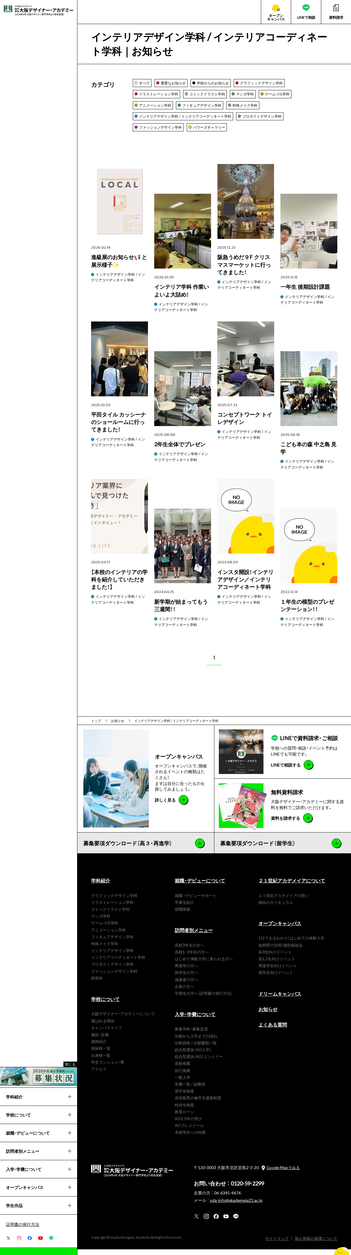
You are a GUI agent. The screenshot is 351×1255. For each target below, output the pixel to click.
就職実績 (182, 915)
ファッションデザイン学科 (114, 977)
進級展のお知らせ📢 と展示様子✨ (63, 1251)
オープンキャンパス (279, 929)
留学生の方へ (186, 978)
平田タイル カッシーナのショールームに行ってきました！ (118, 427)
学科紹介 (100, 886)
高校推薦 (182, 1069)
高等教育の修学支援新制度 (198, 1103)
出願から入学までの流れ (196, 1041)
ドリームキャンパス (279, 999)
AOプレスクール (189, 1131)
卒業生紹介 (184, 908)
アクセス (99, 1075)
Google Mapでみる (283, 1173)
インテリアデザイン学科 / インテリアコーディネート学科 (118, 283)
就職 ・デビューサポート (195, 901)
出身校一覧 (100, 1061)
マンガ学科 (100, 922)
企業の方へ (184, 992)
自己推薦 (182, 1076)
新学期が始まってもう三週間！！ (181, 611)
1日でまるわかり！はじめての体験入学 (291, 944)
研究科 (97, 984)
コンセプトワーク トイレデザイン (244, 424)
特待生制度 (184, 1110)
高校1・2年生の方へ (192, 957)
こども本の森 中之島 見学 (308, 453)
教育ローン (184, 1117)
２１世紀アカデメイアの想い (283, 901)
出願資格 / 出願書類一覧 (196, 1048)
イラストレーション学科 (112, 908)
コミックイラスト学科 (110, 915)
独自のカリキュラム (275, 908)
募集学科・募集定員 (191, 1035)
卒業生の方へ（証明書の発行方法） (204, 999)
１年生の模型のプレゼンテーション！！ (307, 611)
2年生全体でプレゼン (179, 450)
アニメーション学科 (108, 935)
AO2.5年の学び (188, 1124)
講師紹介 (99, 1047)
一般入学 (182, 1083)
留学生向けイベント (275, 978)
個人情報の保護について (319, 1244)
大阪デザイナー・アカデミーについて (123, 1019)
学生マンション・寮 (107, 1067)
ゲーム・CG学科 (104, 928)
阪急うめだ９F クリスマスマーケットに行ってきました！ (244, 270)
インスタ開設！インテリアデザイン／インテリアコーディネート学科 (245, 585)
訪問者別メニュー (194, 935)
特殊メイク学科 (104, 949)
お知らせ (267, 1014)
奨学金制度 (184, 1097)
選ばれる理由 (102, 1026)
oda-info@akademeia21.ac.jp (236, 1206)
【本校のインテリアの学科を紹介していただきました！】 (119, 585)
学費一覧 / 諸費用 (190, 1090)
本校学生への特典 (190, 1138)
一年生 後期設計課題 (305, 292)
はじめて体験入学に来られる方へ (204, 964)
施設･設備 (100, 1040)
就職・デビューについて (200, 886)
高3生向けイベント (275, 957)
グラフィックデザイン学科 (114, 901)
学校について (105, 1004)
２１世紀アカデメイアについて (291, 886)
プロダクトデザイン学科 (112, 970)
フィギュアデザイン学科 (112, 942)
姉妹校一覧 (100, 1054)
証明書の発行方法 (22, 1224)
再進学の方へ (186, 971)
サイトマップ (285, 1244)
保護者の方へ (186, 985)
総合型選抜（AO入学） (193, 1055)
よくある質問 (272, 1030)
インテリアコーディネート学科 (118, 963)
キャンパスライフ (106, 1033)
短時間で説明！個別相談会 (280, 950)
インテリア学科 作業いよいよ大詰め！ (181, 296)
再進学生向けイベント (277, 971)
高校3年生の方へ (189, 950)
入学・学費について (195, 1020)
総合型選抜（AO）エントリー (199, 1062)
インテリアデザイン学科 (112, 956)
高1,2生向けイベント (276, 964)
